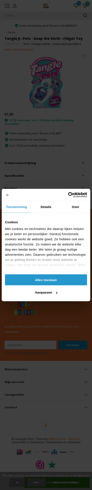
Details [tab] (46, 206)
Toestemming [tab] (16, 206)
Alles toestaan (46, 280)
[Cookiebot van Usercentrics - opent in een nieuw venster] (68, 195)
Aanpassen (46, 292)
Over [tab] (75, 206)
